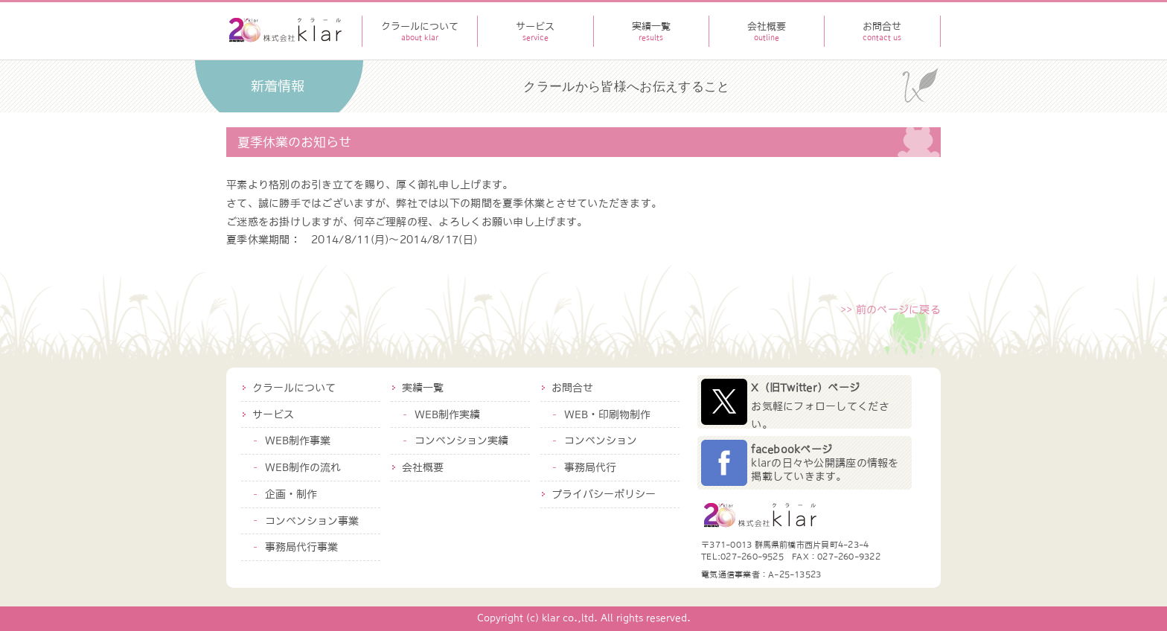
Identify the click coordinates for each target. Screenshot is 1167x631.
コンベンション (600, 440)
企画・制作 (291, 494)
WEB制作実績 (447, 414)
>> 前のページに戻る (890, 309)
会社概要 (423, 467)
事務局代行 (590, 467)
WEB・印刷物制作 (607, 414)
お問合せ (572, 387)
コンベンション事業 (312, 521)
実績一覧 (423, 387)
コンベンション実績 (461, 440)
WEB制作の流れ (303, 467)
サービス (273, 414)
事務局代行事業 (301, 547)
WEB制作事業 (297, 440)
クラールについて (294, 387)
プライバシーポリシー (603, 494)
